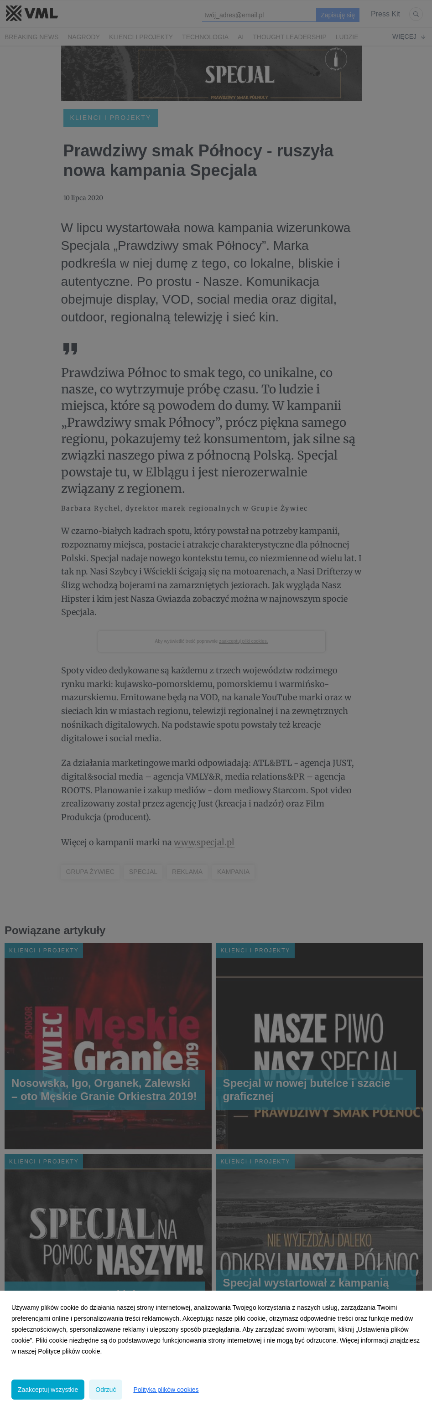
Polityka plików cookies (165, 1389)
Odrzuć (105, 1389)
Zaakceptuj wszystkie (48, 1389)
